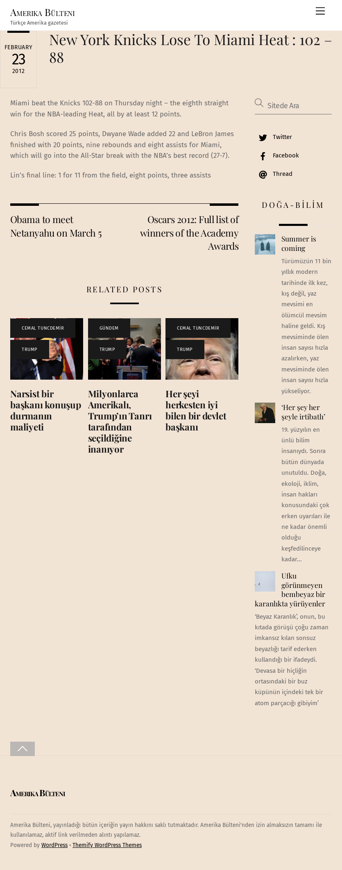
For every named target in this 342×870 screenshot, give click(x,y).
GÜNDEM (109, 328)
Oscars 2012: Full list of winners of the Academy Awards (189, 232)
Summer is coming (298, 243)
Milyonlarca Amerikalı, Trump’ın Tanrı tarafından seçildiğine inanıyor (120, 421)
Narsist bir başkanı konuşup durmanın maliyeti (45, 410)
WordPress (54, 845)
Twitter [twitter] (273, 137)
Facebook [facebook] (277, 155)
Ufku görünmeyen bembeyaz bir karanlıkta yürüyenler (290, 589)
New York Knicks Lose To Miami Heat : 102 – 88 (190, 48)
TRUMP (30, 349)
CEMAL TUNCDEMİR (43, 328)
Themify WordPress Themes (107, 845)
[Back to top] (22, 749)
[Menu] (320, 11)
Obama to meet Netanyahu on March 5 (56, 226)
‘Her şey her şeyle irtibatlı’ (303, 412)
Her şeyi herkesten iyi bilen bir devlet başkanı (195, 410)
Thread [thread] (273, 174)
